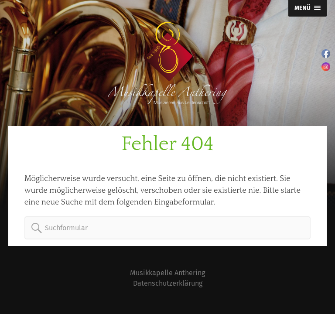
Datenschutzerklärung (167, 283)
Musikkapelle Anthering (167, 273)
